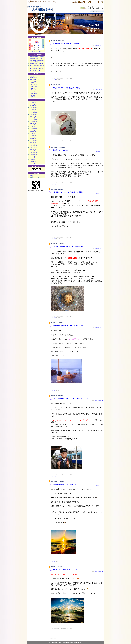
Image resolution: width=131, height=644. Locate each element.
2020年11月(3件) (33, 149)
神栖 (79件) (33, 89)
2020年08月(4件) (33, 154)
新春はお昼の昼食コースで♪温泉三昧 (64, 484)
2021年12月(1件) (33, 135)
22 (36, 47)
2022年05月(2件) (33, 130)
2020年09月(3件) (33, 152)
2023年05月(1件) (33, 114)
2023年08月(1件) (33, 109)
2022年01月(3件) (33, 133)
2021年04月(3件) (33, 144)
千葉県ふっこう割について (62, 150)
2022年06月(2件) (33, 128)
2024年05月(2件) (33, 105)
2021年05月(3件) (33, 142)
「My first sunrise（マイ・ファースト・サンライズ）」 (70, 398)
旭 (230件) (33, 91)
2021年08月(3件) (33, 137)
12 (29, 45)
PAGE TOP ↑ (53, 638)
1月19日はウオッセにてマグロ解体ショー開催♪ (68, 192)
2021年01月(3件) (33, 145)
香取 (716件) (34, 86)
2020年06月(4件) (33, 157)
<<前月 (32, 51)
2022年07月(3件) (33, 126)
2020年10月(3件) (33, 150)
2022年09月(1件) (33, 123)
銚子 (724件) (34, 84)
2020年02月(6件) (33, 163)
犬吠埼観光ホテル (99, 45)
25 (43, 47)
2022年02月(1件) (33, 131)
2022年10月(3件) (33, 121)
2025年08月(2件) (33, 104)
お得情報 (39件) (33, 77)
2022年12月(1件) (33, 119)
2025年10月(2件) (33, 102)
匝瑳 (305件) (34, 93)
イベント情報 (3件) (34, 81)
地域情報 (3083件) (34, 82)
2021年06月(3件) (33, 140)
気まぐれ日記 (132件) (34, 79)
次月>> (40, 51)
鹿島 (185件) (34, 96)
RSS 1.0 (31, 175)
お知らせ (54, 79)
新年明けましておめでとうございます (65, 569)
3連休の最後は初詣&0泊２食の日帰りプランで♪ (68, 326)
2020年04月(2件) (33, 161)
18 (43, 45)
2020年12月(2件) (33, 147)
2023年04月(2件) (33, 116)
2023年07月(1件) (33, 111)
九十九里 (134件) (35, 95)
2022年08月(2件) (33, 124)
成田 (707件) (34, 88)
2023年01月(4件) (33, 118)
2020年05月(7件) (33, 159)
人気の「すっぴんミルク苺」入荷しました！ (67, 88)
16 (38, 45)
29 (36, 49)
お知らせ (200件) (33, 76)
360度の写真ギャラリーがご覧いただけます (67, 44)
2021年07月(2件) (33, 138)
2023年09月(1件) (33, 107)
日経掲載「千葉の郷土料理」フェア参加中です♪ (68, 247)
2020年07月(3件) (33, 156)
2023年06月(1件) (33, 112)
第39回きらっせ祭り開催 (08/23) (37, 63)
